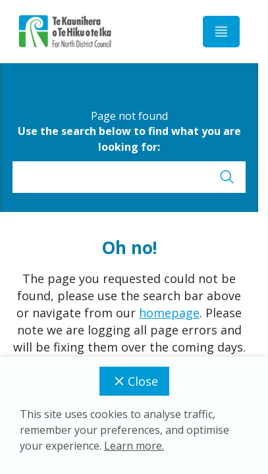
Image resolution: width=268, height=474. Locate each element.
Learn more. (134, 445)
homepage (169, 313)
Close (134, 381)
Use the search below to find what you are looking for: (129, 139)
